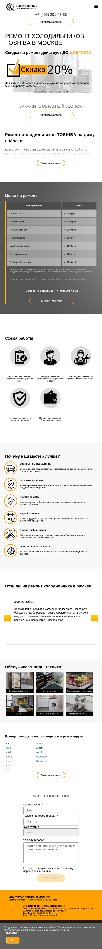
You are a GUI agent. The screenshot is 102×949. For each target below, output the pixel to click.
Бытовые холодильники (19, 682)
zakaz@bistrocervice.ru (55, 909)
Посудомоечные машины (79, 704)
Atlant (9, 755)
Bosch (9, 769)
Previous (7, 618)
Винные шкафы (49, 682)
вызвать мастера (51, 300)
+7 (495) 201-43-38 (51, 14)
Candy (39, 769)
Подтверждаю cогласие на (48, 868)
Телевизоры (19, 704)
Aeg (8, 742)
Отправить (51, 877)
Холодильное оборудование (79, 682)
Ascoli (39, 751)
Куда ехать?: (31, 825)
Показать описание (51, 163)
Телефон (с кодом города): (40, 814)
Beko (8, 760)
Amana (40, 742)
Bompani (40, 764)
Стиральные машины (49, 704)
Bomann (10, 764)
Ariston (39, 747)
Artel (8, 751)
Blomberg (41, 760)
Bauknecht (41, 755)
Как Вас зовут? (33, 803)
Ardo (8, 747)
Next (94, 618)
